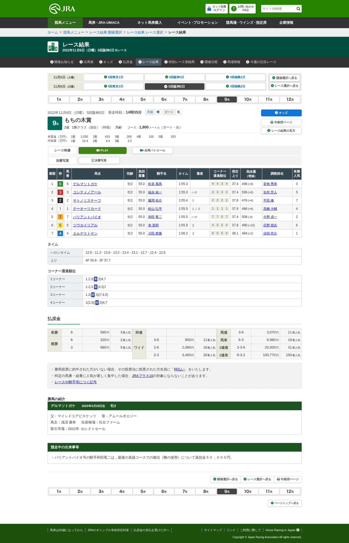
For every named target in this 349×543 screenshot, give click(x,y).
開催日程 (209, 62)
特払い (179, 369)
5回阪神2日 (174, 86)
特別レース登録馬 (179, 62)
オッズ (106, 62)
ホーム (53, 32)
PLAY (102, 150)
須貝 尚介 (270, 233)
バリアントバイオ (87, 217)
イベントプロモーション (197, 23)
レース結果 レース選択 (145, 32)
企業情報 (286, 23)
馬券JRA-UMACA (103, 23)
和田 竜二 (155, 217)
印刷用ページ (281, 122)
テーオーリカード (87, 209)
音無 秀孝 (270, 184)
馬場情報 (232, 62)
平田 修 (268, 200)
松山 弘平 (155, 209)
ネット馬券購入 (149, 23)
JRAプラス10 (142, 376)
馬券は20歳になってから (66, 530)
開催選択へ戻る (284, 78)
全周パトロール (152, 150)
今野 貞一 (270, 217)
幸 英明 (153, 225)
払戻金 (126, 62)
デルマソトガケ (85, 184)
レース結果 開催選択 (105, 32)
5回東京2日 (113, 86)
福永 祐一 (155, 192)
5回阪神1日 (174, 77)
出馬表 (86, 62)
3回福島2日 (235, 86)
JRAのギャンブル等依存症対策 (108, 530)
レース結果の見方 (281, 130)
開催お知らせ (62, 62)
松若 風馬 (155, 184)
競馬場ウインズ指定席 (246, 23)
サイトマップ (213, 530)
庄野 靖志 (270, 225)
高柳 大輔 (270, 209)
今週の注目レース (261, 62)
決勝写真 (99, 160)
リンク (231, 530)
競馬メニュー (65, 23)
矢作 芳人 (270, 192)
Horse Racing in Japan (282, 530)
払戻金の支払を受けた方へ (151, 530)
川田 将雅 (155, 233)
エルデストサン (85, 233)
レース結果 (148, 62)
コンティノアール (87, 192)
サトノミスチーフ (87, 200)
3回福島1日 (235, 77)
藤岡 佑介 (155, 200)
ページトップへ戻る (285, 503)
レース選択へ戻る (284, 85)
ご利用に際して (250, 530)
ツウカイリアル (85, 225)
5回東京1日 (113, 77)
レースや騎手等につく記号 (76, 382)
